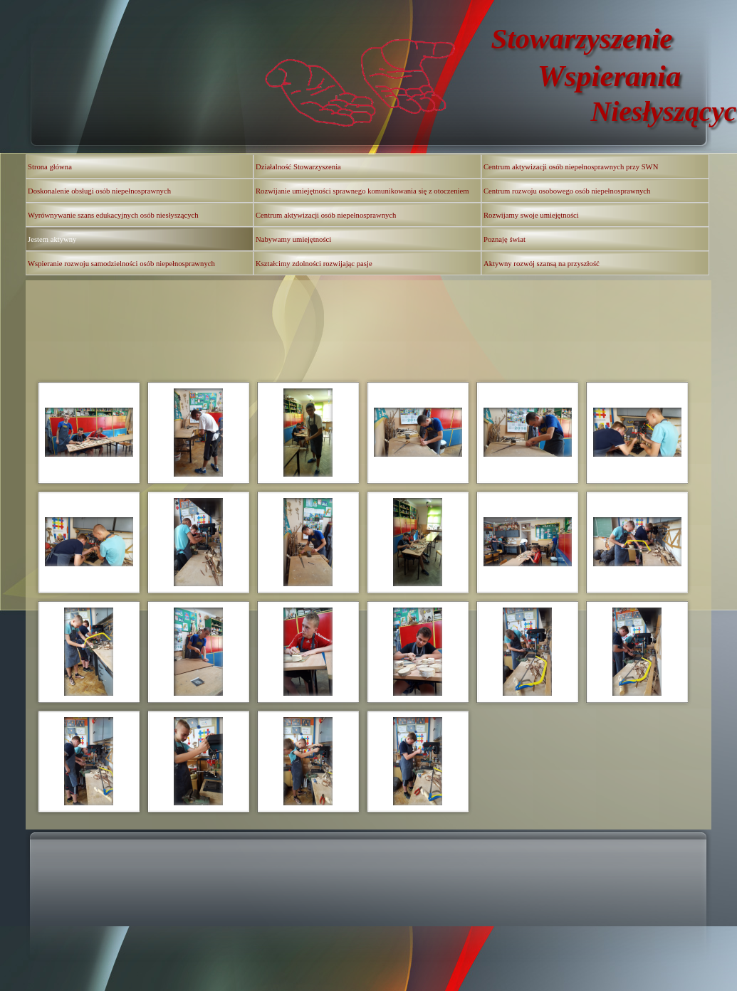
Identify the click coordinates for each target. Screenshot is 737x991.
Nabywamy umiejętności (293, 239)
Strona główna (50, 167)
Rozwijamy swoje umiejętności (531, 215)
